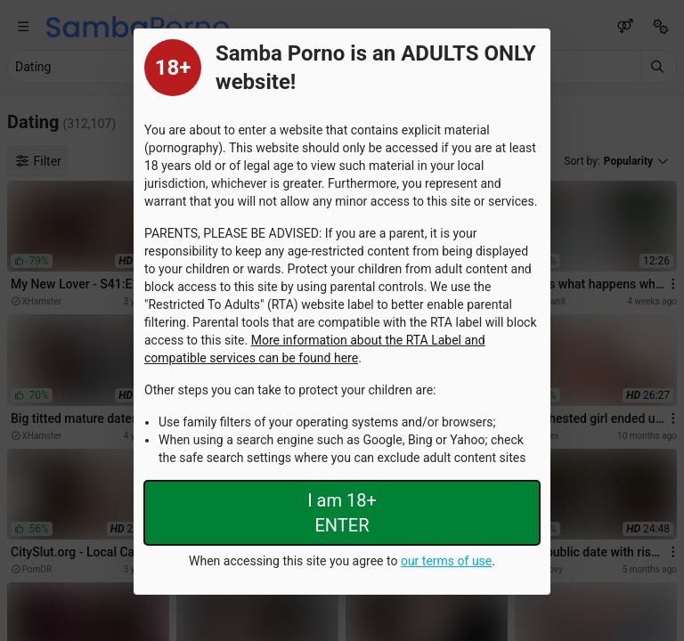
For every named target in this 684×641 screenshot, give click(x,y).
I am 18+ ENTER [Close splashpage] (342, 513)
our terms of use (446, 561)
